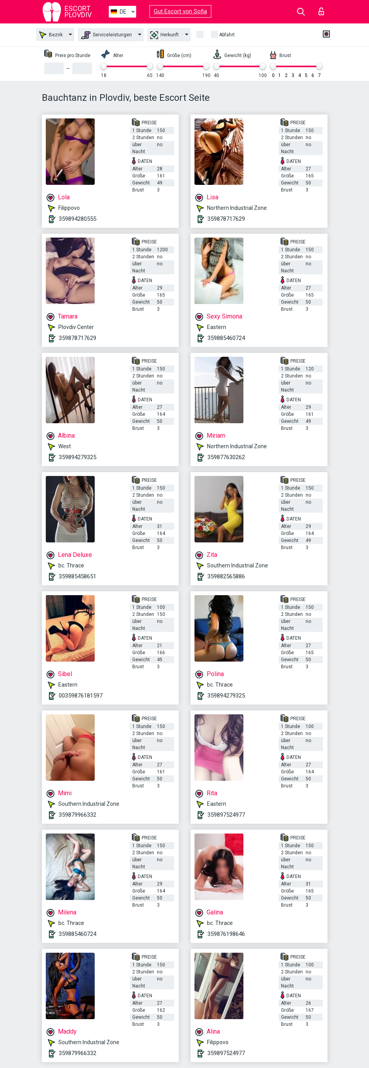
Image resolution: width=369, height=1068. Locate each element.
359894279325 (77, 457)
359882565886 (226, 576)
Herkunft (164, 35)
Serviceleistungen (106, 35)
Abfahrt (227, 35)
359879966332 (77, 814)
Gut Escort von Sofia (180, 11)
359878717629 (226, 218)
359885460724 (226, 338)
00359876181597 (81, 695)
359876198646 (226, 933)
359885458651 (77, 576)
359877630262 (226, 457)
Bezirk (51, 35)
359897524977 (226, 814)
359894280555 (77, 218)
